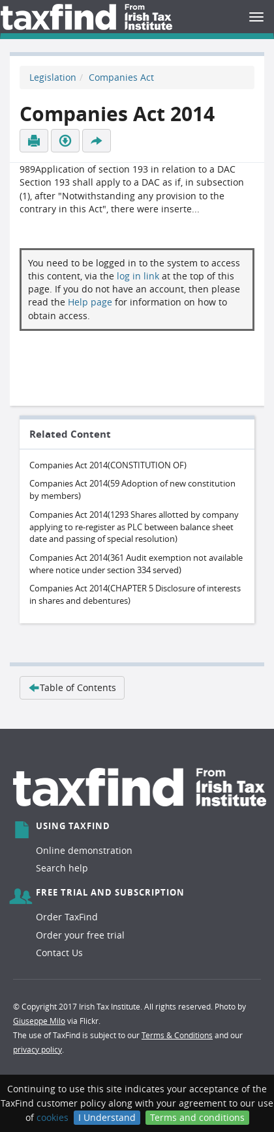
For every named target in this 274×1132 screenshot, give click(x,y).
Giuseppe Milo (39, 1020)
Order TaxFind (67, 917)
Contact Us (59, 952)
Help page (90, 302)
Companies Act (121, 77)
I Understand (107, 1117)
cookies (52, 1117)
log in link (138, 276)
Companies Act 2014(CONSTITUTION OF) (108, 465)
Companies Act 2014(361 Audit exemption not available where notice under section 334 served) (136, 564)
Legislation (52, 77)
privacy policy (37, 1049)
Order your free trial (80, 935)
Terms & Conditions (177, 1035)
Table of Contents (72, 687)
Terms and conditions (197, 1117)
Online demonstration (84, 850)
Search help (62, 868)
